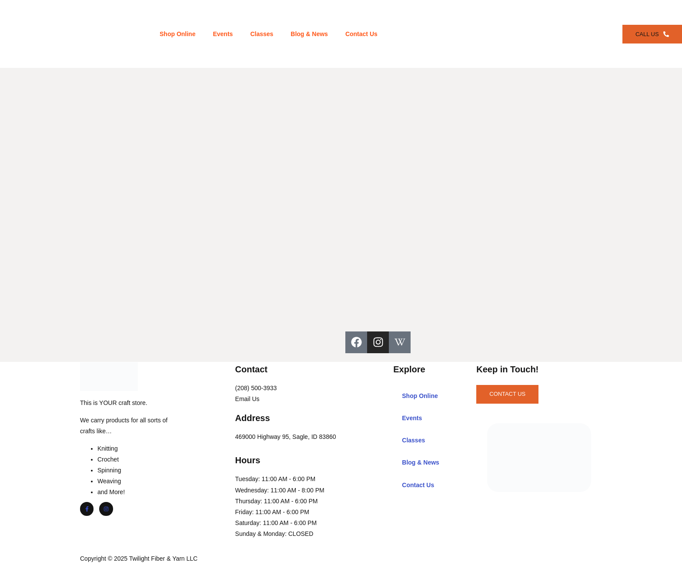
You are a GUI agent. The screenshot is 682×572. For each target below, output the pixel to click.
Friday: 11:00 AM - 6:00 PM (274, 511)
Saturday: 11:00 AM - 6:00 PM (277, 521)
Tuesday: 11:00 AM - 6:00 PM (277, 478)
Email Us (249, 398)
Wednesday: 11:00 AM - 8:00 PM (281, 489)
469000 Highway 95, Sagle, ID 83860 (287, 435)
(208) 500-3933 (257, 387)
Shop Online (176, 33)
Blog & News (308, 33)
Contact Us (360, 33)
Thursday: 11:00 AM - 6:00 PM (278, 500)
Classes (260, 33)
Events (222, 33)
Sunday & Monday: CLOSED (276, 532)
